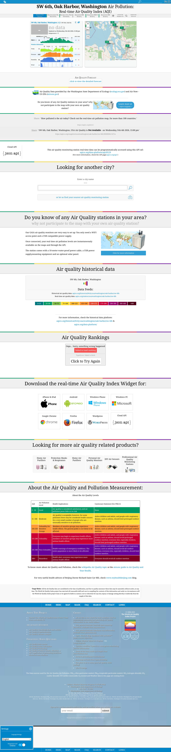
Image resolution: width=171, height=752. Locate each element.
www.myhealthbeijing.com (119, 664)
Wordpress (97, 446)
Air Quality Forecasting (38, 734)
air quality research (37, 711)
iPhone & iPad (49, 427)
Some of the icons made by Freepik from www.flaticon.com (90, 738)
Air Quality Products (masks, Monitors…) (45, 737)
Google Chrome (49, 446)
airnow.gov (53, 88)
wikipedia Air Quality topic (94, 653)
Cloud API (122, 445)
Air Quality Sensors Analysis (40, 720)
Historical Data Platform (38, 741)
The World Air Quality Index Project (130, 701)
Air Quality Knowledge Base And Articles (45, 716)
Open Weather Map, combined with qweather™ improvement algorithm (92, 723)
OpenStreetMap (124, 54)
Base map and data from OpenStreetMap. (91, 746)
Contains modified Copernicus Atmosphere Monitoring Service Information (96, 733)
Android (73, 427)
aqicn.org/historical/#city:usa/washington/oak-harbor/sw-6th (95, 288)
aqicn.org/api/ (112, 149)
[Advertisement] (85, 339)
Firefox (73, 446)
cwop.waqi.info (79, 729)
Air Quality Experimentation (40, 718)
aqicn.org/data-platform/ (85, 318)
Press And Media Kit (37, 706)
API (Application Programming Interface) (45, 739)
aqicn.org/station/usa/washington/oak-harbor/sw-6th (95, 290)
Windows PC (122, 427)
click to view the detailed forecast (85, 75)
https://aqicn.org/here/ (85, 119)
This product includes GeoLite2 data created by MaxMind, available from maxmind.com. (92, 712)
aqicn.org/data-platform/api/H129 (95, 146)
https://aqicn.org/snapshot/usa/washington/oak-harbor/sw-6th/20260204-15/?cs (85, 128)
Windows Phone (97, 427)
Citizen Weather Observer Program (89, 727)
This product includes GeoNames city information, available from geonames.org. (94, 717)
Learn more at (125, 99)
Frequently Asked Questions (42, 725)
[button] (112, 17)
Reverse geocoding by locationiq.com (90, 743)
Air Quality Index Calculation (40, 732)
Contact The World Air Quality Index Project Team (48, 704)
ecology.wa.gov (117, 85)
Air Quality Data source (38, 730)
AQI (46, 17)
